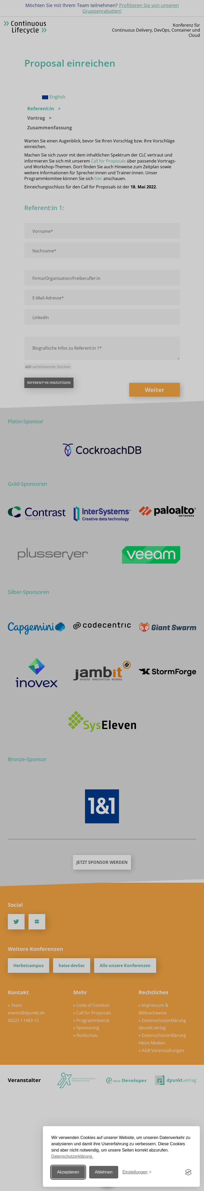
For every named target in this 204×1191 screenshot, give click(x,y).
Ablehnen (104, 1172)
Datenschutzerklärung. (72, 1156)
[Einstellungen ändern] (136, 1172)
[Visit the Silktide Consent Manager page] (188, 1172)
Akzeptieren (68, 1172)
